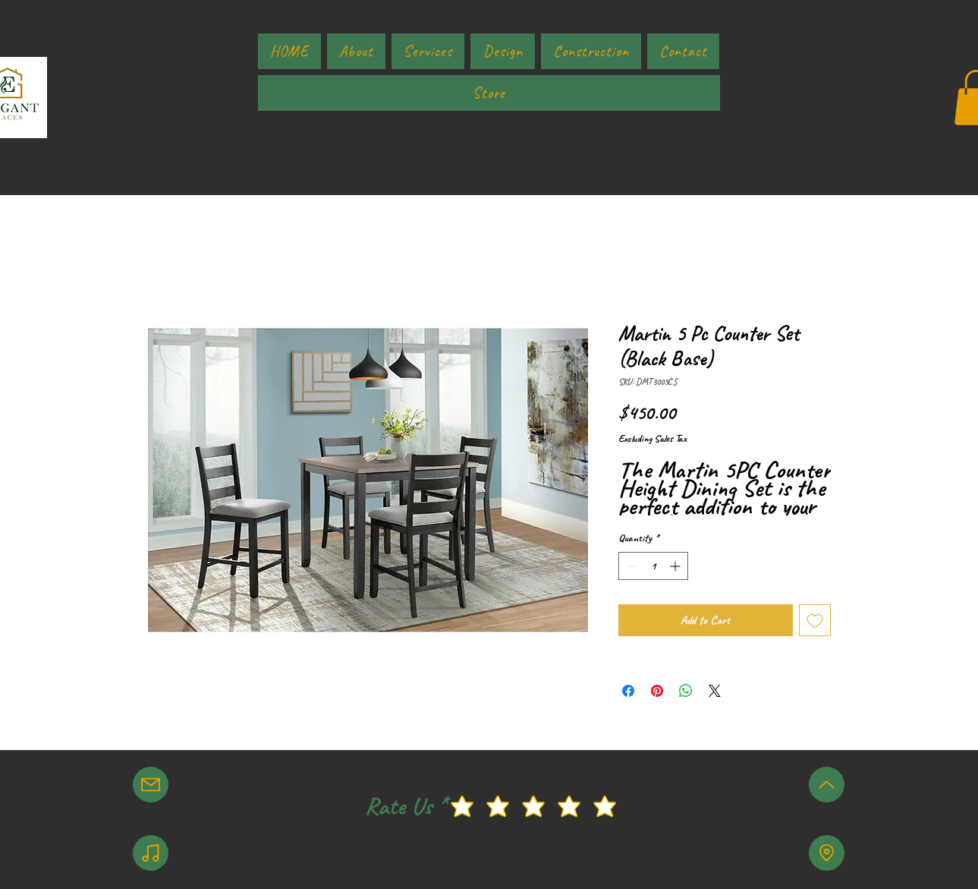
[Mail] (150, 784)
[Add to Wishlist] (815, 620)
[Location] (826, 853)
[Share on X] (715, 691)
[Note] (150, 853)
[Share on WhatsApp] (686, 691)
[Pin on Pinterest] (657, 691)
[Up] (826, 784)
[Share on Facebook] (628, 691)
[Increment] (676, 566)
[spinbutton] (653, 566)
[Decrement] (630, 566)
